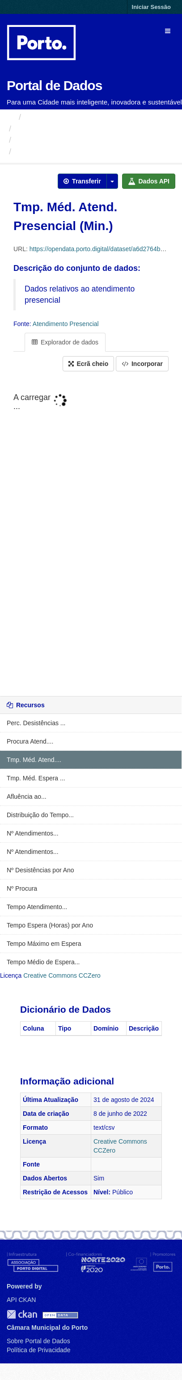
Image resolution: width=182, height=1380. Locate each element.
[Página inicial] (10, 117)
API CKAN (21, 1299)
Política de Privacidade (38, 1350)
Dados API (148, 181)
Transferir (82, 181)
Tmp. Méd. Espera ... (36, 778)
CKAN (22, 1314)
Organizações (50, 117)
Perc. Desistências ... (36, 723)
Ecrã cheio (88, 363)
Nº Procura (22, 888)
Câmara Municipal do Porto (64, 128)
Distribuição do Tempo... (40, 814)
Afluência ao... (27, 796)
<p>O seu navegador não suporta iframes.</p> (91, 534)
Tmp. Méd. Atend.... (34, 759)
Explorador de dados (65, 342)
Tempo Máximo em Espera (44, 943)
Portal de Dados (54, 85)
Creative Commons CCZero (62, 975)
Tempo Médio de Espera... (43, 962)
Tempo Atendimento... (37, 906)
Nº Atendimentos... (33, 833)
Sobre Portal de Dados (38, 1341)
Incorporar (142, 363)
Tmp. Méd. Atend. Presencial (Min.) (82, 151)
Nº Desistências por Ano (40, 870)
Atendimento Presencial (58, 139)
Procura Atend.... (30, 741)
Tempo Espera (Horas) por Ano (50, 925)
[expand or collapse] (167, 31)
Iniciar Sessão (151, 7)
